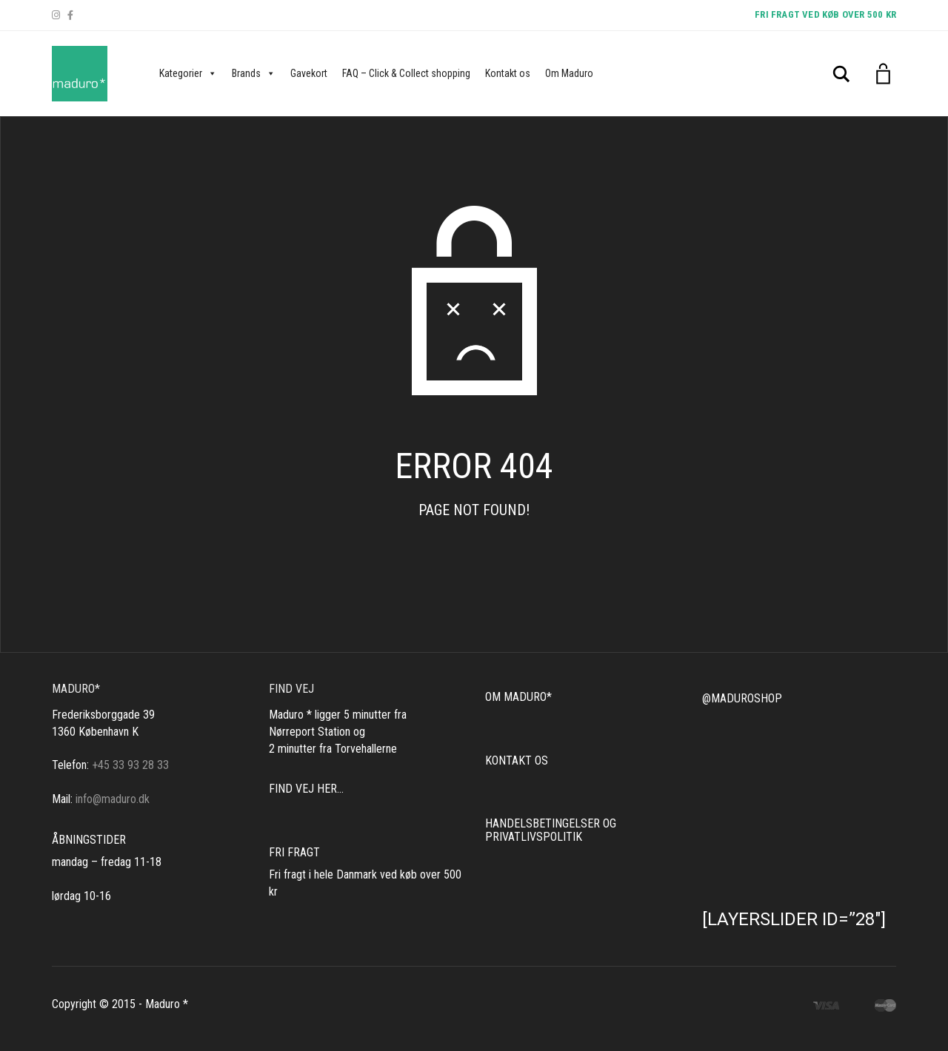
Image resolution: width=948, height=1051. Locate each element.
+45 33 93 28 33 (130, 765)
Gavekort (308, 73)
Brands (254, 73)
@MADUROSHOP (742, 698)
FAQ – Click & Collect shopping (406, 73)
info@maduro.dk (113, 799)
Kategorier (188, 73)
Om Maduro (569, 73)
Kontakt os (507, 73)
